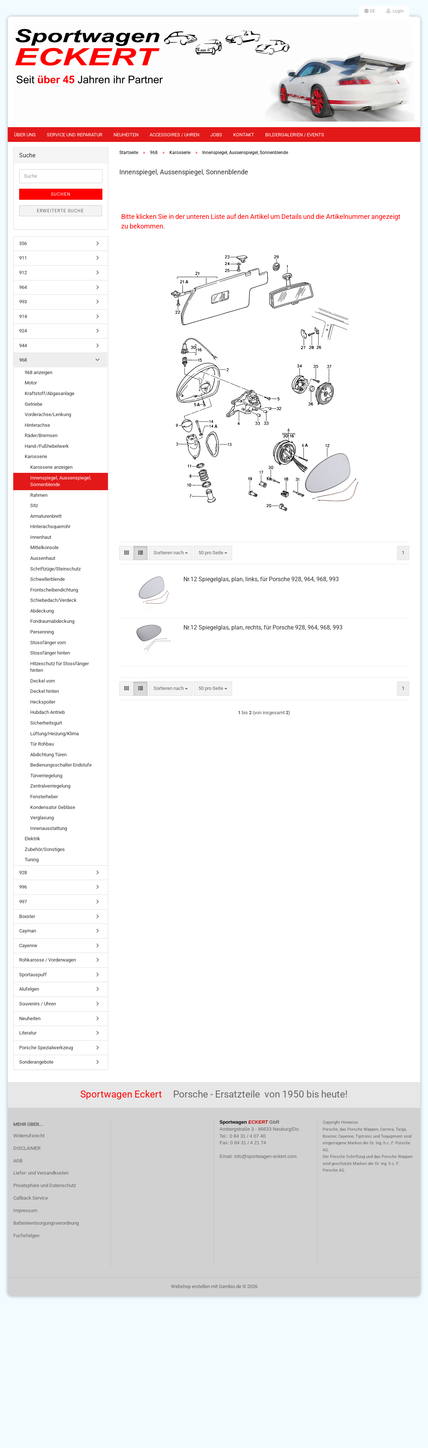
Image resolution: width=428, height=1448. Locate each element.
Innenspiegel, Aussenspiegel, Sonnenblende (60, 481)
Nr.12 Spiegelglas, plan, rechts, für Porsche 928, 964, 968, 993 (263, 627)
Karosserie (36, 456)
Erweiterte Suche (60, 210)
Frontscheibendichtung (54, 590)
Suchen (61, 194)
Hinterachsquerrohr (50, 526)
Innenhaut (40, 537)
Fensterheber (44, 796)
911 (23, 258)
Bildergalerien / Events (294, 134)
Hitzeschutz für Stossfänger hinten (59, 667)
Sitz (34, 505)
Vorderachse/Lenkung (48, 414)
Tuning (32, 859)
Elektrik (32, 838)
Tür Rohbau (42, 744)
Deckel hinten (44, 691)
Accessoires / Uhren (174, 134)
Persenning (42, 632)
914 (23, 316)
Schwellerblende (47, 579)
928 (23, 872)
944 (23, 345)
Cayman (27, 931)
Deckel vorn (42, 681)
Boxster (27, 916)
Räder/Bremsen (41, 435)
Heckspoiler (42, 702)
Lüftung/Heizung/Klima (54, 733)
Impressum (25, 1210)
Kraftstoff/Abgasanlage (49, 393)
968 (23, 360)
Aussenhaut (42, 558)
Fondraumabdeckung (52, 621)
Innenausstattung (48, 828)
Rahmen (39, 495)
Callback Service (30, 1198)
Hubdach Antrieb (47, 712)
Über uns (25, 134)
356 (23, 243)
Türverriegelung (46, 775)
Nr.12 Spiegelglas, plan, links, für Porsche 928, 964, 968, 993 (261, 579)
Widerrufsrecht (29, 1135)
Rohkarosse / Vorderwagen (47, 960)
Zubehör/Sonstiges (45, 849)
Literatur (27, 1033)
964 (23, 287)
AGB (17, 1160)
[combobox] (171, 553)
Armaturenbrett (46, 516)
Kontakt (243, 134)
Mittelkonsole (44, 547)
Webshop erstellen (190, 1286)
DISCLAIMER (27, 1148)
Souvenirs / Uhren (37, 1003)
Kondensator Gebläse (52, 807)
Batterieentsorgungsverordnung (46, 1223)
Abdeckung (42, 611)
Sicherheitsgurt (46, 723)
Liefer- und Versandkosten (41, 1173)
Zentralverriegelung (50, 786)
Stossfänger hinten (50, 653)
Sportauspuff (33, 974)
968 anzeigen (38, 372)
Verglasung (42, 817)
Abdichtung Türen (48, 754)
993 (23, 301)
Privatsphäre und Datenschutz (44, 1185)
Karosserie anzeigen (51, 467)
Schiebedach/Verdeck (53, 600)
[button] (370, 11)
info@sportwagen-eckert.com (265, 1156)
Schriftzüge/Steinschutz (55, 569)
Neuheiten (125, 134)
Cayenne (28, 945)
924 (23, 331)
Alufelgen (29, 989)
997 (23, 901)
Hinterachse (37, 425)
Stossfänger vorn (48, 642)
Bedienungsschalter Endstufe (61, 765)
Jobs (216, 134)
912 (23, 272)
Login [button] (395, 11)
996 (23, 887)
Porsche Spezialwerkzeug (46, 1047)
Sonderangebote (36, 1062)
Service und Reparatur (74, 134)
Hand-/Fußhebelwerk (47, 446)
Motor (31, 382)
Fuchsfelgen (26, 1235)
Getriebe (33, 404)
